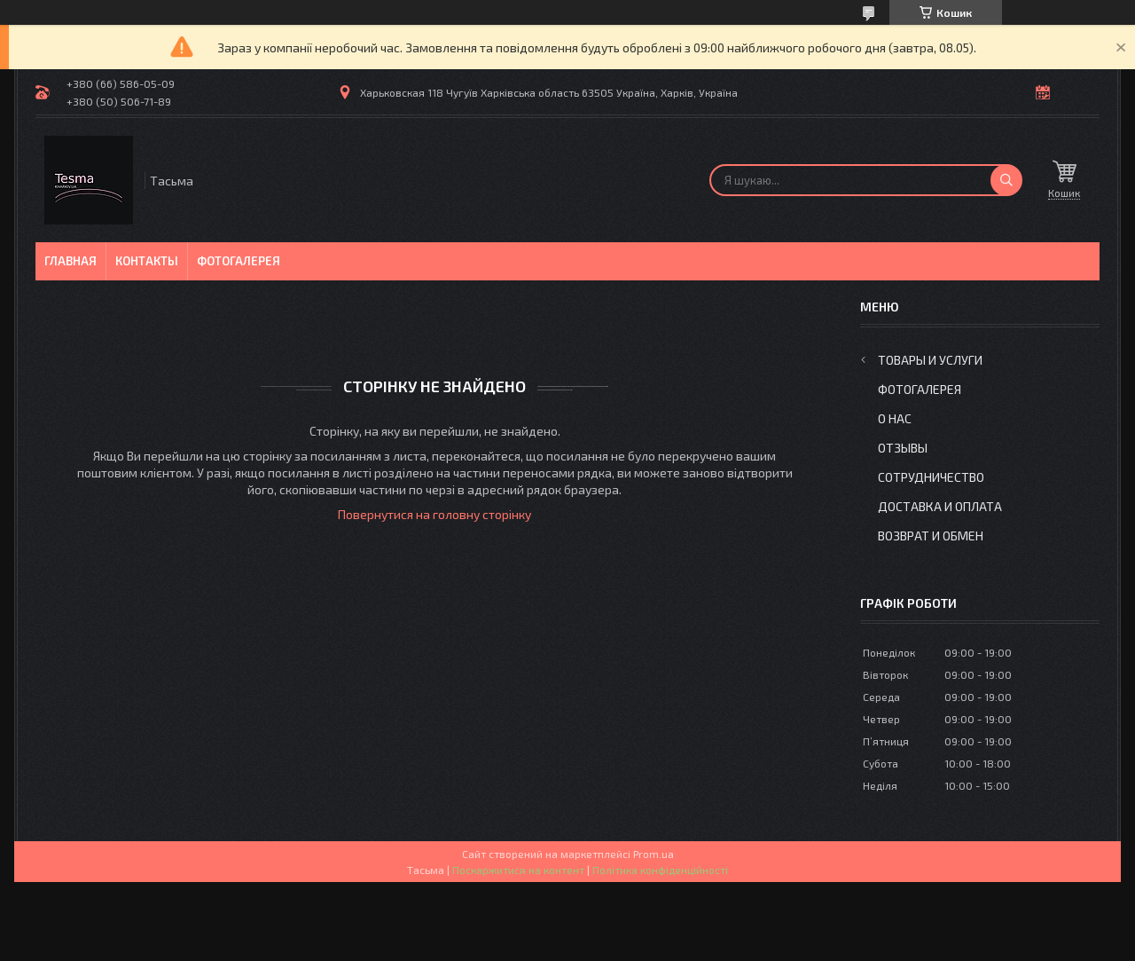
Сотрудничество (931, 476)
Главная (70, 261)
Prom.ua (653, 853)
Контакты (146, 261)
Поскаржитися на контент (518, 869)
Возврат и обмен (930, 535)
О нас (895, 418)
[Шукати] (1006, 180)
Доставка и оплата (940, 506)
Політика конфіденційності (660, 869)
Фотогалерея (238, 261)
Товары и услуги (930, 359)
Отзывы (903, 447)
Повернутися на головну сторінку (434, 514)
